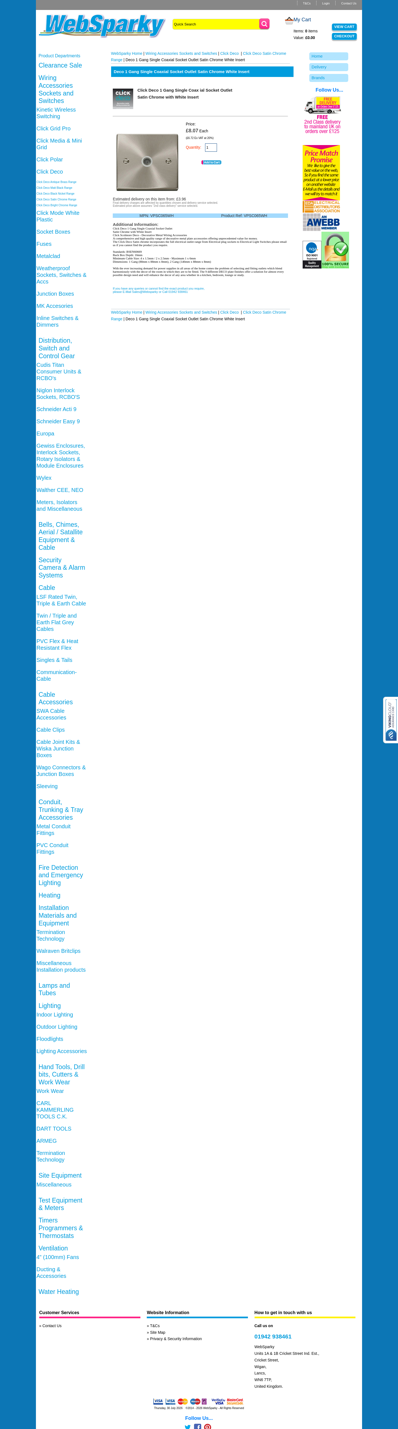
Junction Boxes (55, 294)
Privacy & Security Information (176, 1339)
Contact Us (348, 3)
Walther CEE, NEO (59, 490)
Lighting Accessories (61, 1051)
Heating (49, 895)
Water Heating (58, 1291)
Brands (318, 77)
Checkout (344, 36)
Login (325, 3)
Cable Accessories (55, 698)
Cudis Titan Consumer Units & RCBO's (58, 371)
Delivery (318, 67)
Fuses (43, 244)
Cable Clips (50, 730)
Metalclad (48, 256)
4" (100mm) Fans (57, 1257)
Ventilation (53, 1248)
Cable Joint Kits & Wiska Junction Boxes (58, 748)
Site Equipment (60, 1175)
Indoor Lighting (54, 1015)
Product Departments (59, 55)
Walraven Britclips (58, 951)
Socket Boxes (53, 232)
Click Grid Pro (53, 128)
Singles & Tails (54, 660)
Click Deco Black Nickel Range (55, 193)
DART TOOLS (53, 1129)
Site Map (157, 1332)
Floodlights (49, 1039)
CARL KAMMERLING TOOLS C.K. (55, 1110)
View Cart (344, 27)
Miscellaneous (54, 1185)
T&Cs (307, 3)
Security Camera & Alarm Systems (61, 567)
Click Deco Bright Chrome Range (56, 205)
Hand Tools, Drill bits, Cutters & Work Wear (61, 1074)
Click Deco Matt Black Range (54, 187)
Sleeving (47, 786)
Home (317, 56)
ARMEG (46, 1141)
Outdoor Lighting (56, 1027)
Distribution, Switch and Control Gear (56, 348)
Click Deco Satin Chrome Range (56, 199)
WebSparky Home (126, 53)
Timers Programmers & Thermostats (60, 1228)
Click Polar (49, 159)
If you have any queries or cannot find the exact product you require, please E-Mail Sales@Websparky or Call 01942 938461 (159, 290)
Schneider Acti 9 (56, 409)
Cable (46, 587)
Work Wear (50, 1091)
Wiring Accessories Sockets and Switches (56, 89)
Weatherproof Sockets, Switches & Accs (61, 275)
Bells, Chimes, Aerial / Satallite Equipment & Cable (60, 536)
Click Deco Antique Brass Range (56, 182)
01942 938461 (273, 1336)
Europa (45, 433)
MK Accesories (54, 306)
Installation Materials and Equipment (57, 915)
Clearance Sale (60, 65)
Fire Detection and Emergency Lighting (60, 875)
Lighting (49, 1005)
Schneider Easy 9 (58, 421)
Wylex (43, 478)
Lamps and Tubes (54, 989)
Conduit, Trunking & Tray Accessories (60, 809)
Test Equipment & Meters (60, 1204)
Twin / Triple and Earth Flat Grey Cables (56, 622)
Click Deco (49, 172)
